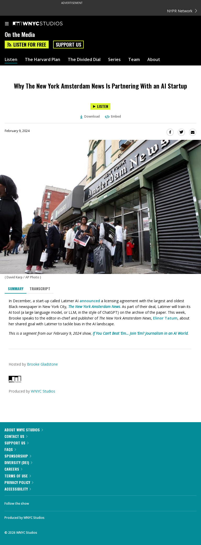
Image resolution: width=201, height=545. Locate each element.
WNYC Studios (43, 391)
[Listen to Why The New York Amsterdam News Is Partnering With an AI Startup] (100, 106)
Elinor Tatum (165, 318)
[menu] (7, 24)
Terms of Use (17, 475)
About (153, 59)
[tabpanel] (100, 317)
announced (90, 300)
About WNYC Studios (23, 429)
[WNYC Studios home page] (44, 23)
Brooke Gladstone (42, 364)
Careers (13, 469)
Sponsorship (17, 456)
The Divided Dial (84, 59)
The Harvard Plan (42, 59)
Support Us (68, 44)
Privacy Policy (18, 482)
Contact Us (15, 436)
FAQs (10, 449)
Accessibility (17, 489)
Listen (11, 59)
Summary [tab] (15, 288)
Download (90, 116)
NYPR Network (182, 10)
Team (134, 59)
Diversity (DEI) (18, 462)
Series (114, 59)
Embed (112, 116)
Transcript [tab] (40, 288)
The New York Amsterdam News (94, 306)
